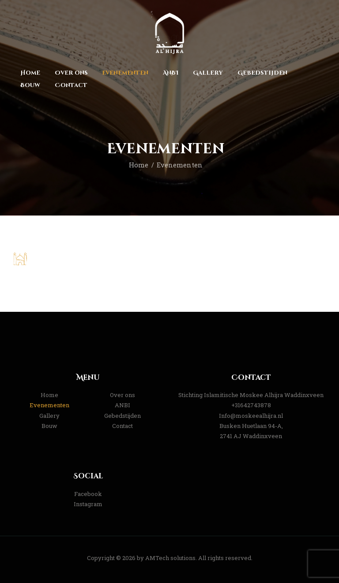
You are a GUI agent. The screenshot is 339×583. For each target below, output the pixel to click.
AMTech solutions (170, 558)
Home (138, 165)
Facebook (88, 494)
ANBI (122, 405)
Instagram (88, 504)
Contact (122, 426)
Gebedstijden (122, 416)
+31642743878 (251, 405)
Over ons (122, 395)
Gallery (49, 416)
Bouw (49, 426)
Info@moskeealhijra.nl (251, 416)
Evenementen (49, 405)
